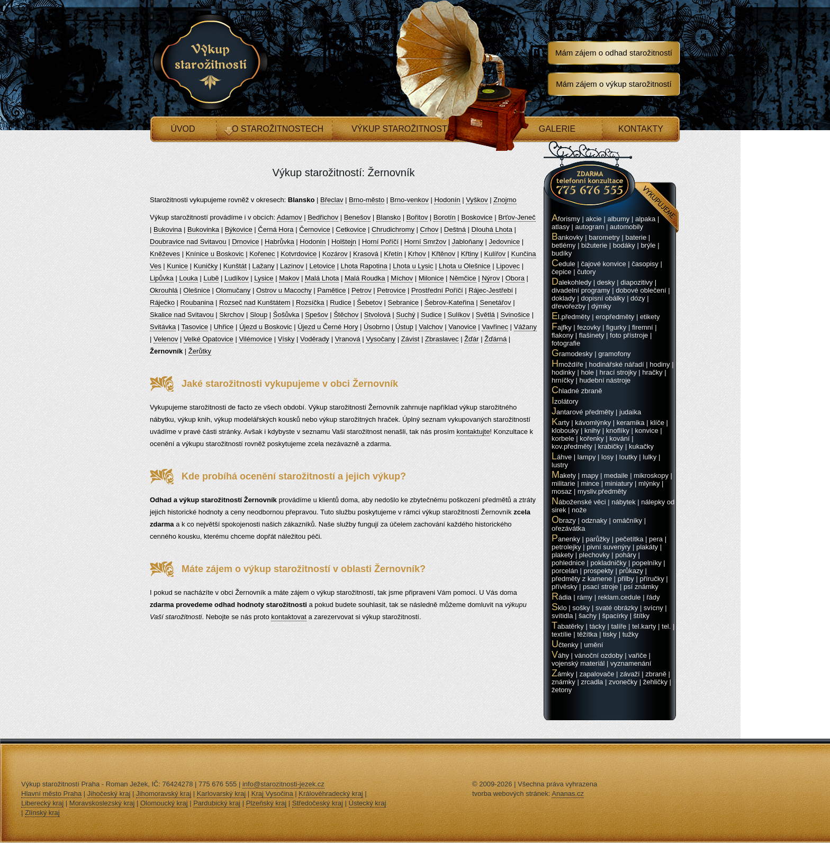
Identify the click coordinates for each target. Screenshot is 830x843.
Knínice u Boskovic (215, 254)
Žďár (471, 339)
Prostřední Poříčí (437, 290)
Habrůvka (279, 242)
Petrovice (391, 290)
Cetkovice (351, 229)
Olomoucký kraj (164, 803)
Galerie (557, 128)
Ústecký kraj (367, 803)
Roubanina (197, 302)
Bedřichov (323, 217)
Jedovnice (504, 242)
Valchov (431, 327)
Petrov (361, 290)
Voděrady (314, 339)
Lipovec (508, 266)
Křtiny (470, 254)
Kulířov (494, 254)
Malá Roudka (365, 278)
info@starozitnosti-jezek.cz (283, 784)
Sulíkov (458, 315)
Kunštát (235, 266)
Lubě (211, 278)
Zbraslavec (442, 339)
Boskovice (476, 217)
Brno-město (366, 200)
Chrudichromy (393, 229)
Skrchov (231, 315)
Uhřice (224, 327)
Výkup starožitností (400, 128)
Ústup (404, 327)
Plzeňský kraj (266, 803)
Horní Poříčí (380, 242)
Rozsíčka (310, 302)
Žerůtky (199, 351)
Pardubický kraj (216, 803)
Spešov (316, 315)
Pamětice (331, 290)
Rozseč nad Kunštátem (254, 302)
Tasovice (195, 327)
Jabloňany (467, 242)
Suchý (405, 315)
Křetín (393, 254)
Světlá (485, 315)
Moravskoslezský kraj (102, 803)
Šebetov (369, 302)
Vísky (286, 339)
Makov (289, 278)
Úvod (182, 128)
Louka (188, 278)
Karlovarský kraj (221, 793)
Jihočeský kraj (109, 793)
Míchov (402, 278)
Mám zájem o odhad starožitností (613, 52)
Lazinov (292, 266)
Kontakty (640, 128)
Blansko (388, 217)
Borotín (445, 217)
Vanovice (462, 327)
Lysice (263, 278)
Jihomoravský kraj (163, 793)
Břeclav (331, 200)
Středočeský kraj (317, 803)
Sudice (431, 315)
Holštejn (343, 242)
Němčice (462, 278)
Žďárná (495, 339)
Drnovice (245, 242)
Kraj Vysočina (272, 793)
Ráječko (162, 302)
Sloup (258, 315)
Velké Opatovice (208, 339)
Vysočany (380, 339)
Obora (515, 278)
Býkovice (238, 229)
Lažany (263, 266)
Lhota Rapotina (363, 266)
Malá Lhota (322, 278)
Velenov (166, 339)
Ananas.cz (568, 793)
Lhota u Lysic (413, 266)
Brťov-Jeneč (517, 217)
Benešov (357, 217)
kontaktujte (473, 432)
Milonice (431, 278)
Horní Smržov (425, 242)
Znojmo (504, 200)
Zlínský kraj (42, 813)
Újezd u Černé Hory (327, 327)
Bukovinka (203, 229)
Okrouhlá (164, 290)
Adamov (289, 217)
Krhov (417, 254)
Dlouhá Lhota (492, 229)
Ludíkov (236, 278)
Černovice (314, 229)
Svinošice (515, 315)
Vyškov (477, 200)
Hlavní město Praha (51, 793)
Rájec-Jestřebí (490, 290)
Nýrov (491, 278)
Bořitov (417, 217)
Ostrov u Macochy (284, 290)
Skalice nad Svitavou (182, 315)
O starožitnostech (277, 128)
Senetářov (495, 302)
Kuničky (206, 266)
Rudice (340, 302)
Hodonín (447, 200)
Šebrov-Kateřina (449, 302)
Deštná (455, 229)
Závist (410, 339)
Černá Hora (275, 229)
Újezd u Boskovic (265, 327)
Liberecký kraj (42, 803)
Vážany (525, 327)
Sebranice (403, 302)
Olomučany (233, 290)
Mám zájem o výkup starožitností (613, 83)
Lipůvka (162, 278)
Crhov (429, 229)
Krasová (365, 254)
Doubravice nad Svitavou (188, 242)
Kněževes (165, 254)
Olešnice (196, 290)
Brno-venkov (409, 200)
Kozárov (335, 254)
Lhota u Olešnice (465, 266)
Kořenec (262, 254)
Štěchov (345, 315)
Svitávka (163, 327)
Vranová (347, 339)
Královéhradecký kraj (331, 793)
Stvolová (377, 315)
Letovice (322, 266)
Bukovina (168, 229)
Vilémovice (255, 339)
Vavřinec (495, 327)
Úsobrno (377, 327)
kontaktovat (288, 617)
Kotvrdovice (299, 254)
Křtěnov (443, 254)
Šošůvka (286, 315)
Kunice (177, 266)
